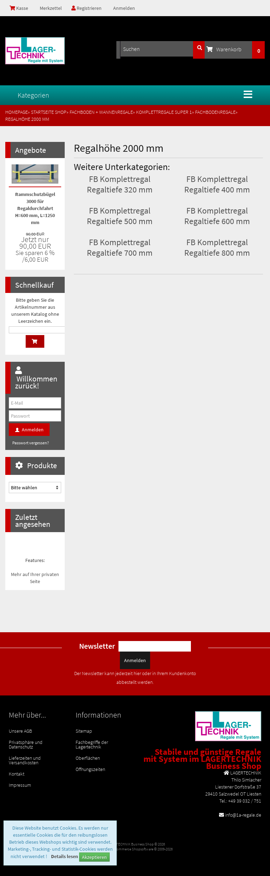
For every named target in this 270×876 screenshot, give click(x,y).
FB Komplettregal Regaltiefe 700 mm (120, 247)
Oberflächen (88, 758)
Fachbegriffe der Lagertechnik (92, 744)
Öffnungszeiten (90, 769)
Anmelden (124, 8)
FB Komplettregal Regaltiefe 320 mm (120, 184)
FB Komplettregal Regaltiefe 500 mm (120, 216)
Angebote (30, 150)
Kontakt (16, 774)
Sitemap (84, 731)
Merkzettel (50, 8)
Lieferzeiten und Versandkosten (25, 760)
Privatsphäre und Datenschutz (26, 744)
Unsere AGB (20, 731)
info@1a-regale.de (243, 815)
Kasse (18, 8)
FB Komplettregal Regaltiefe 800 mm (217, 247)
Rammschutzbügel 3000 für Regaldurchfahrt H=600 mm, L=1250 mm (35, 208)
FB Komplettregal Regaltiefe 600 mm (217, 216)
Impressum (20, 785)
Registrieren (86, 8)
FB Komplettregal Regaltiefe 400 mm (217, 184)
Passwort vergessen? (30, 442)
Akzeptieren (94, 857)
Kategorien (33, 95)
